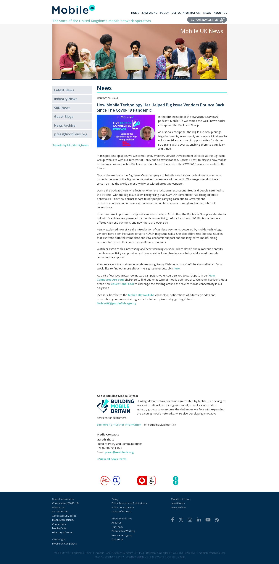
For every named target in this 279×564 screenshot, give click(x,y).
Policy (164, 12)
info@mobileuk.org (214, 553)
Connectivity (59, 524)
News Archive (64, 125)
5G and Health (60, 511)
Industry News (65, 99)
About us (117, 522)
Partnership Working (123, 531)
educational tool (122, 284)
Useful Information (186, 12)
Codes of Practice (121, 511)
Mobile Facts (59, 528)
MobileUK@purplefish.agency (116, 303)
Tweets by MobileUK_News (70, 145)
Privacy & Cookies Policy (107, 556)
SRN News (62, 107)
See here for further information (119, 424)
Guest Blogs (63, 116)
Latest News (64, 90)
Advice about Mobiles (64, 515)
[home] (73, 9)
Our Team (117, 527)
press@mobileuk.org (70, 134)
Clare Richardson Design (171, 556)
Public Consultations (123, 507)
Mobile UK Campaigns (64, 543)
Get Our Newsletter (204, 19)
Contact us (117, 539)
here (177, 268)
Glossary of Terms (62, 532)
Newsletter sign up (122, 535)
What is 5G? (58, 507)
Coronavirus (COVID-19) (65, 503)
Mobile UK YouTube (141, 295)
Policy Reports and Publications (129, 503)
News (207, 12)
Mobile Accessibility (63, 519)
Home (135, 12)
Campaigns (149, 12)
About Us (220, 12)
